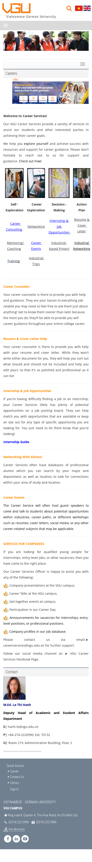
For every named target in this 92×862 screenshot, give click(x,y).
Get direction (16, 829)
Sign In (14, 789)
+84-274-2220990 (20, 735)
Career (14, 771)
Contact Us (17, 777)
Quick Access (15, 766)
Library (14, 783)
